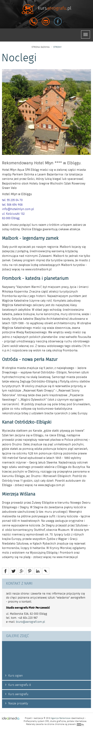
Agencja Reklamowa (60, 718)
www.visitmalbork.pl (38, 269)
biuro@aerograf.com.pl (30, 622)
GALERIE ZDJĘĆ (17, 636)
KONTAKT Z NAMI (19, 583)
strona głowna (40, 47)
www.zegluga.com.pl (51, 485)
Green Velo (9, 188)
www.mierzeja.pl (67, 557)
